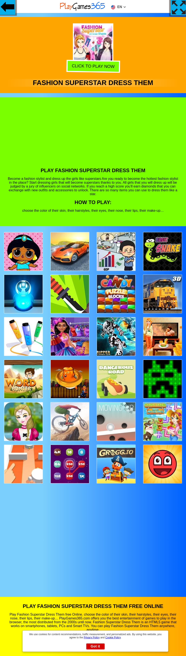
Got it (95, 646)
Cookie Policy (113, 637)
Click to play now (92, 66)
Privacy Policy (92, 637)
